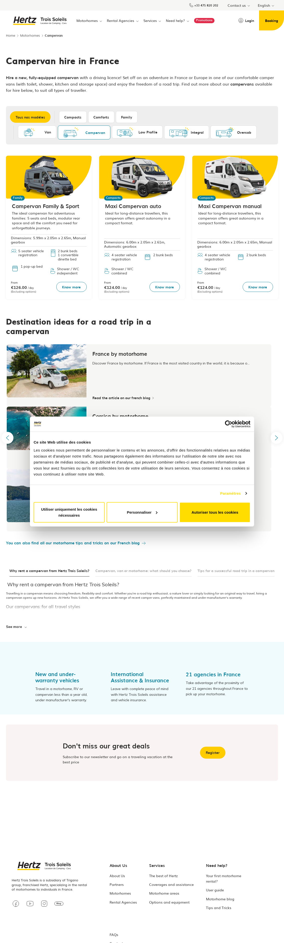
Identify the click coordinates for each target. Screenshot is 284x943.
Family (127, 117)
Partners (117, 884)
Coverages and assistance (171, 884)
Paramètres (230, 493)
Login (246, 20)
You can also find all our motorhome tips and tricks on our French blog (73, 543)
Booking (271, 20)
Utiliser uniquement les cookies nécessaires (69, 512)
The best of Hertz (163, 875)
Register (212, 752)
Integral (186, 132)
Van (37, 132)
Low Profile (137, 132)
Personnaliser (142, 512)
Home (10, 35)
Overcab (233, 132)
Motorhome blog (220, 899)
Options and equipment (169, 902)
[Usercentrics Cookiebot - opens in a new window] (228, 424)
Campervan (84, 132)
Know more (71, 286)
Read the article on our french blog (123, 397)
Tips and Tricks (218, 907)
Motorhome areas (164, 893)
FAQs (114, 934)
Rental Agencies (123, 902)
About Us (117, 875)
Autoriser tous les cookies (215, 512)
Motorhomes (30, 35)
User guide (215, 890)
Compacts (73, 117)
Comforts (102, 117)
